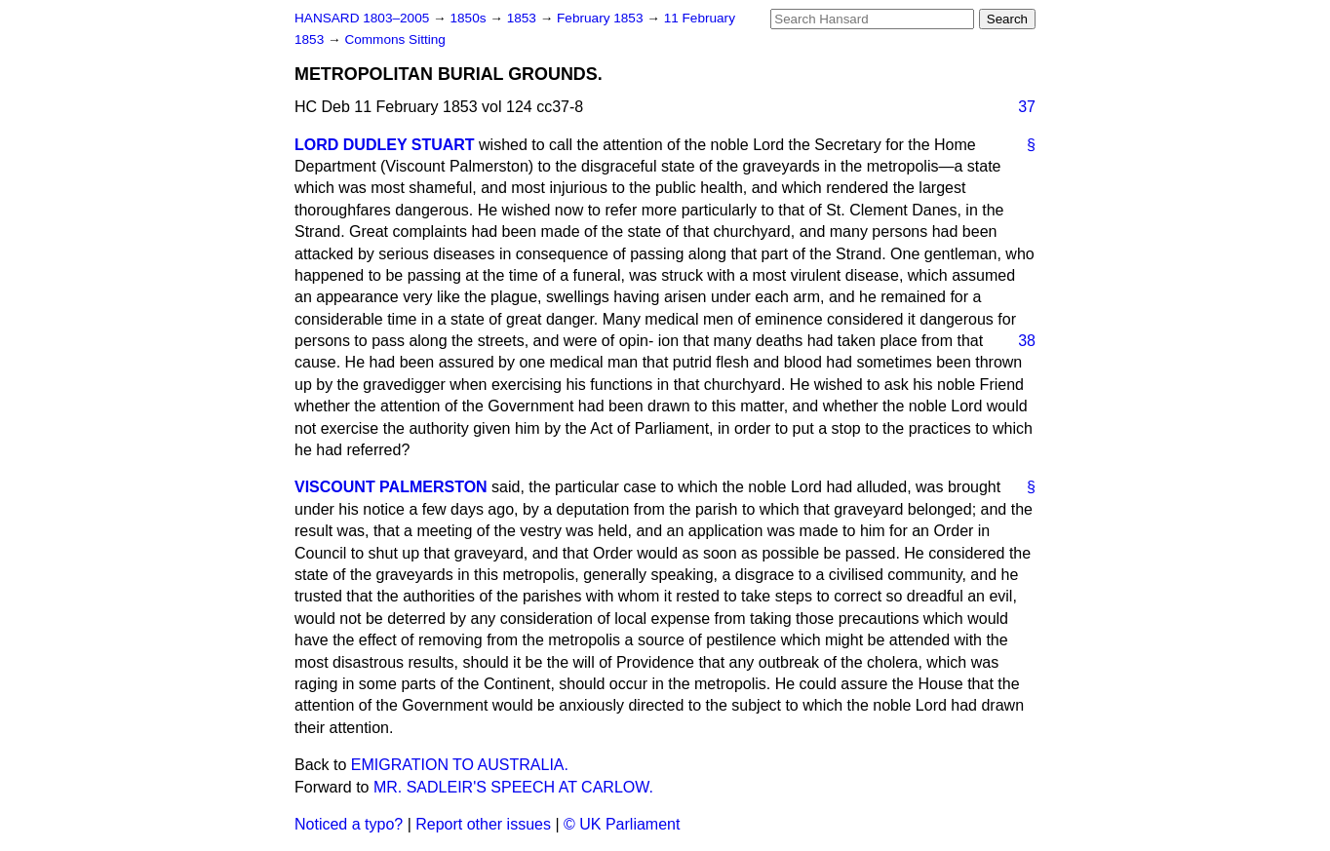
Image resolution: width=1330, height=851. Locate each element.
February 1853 (601, 18)
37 (1027, 106)
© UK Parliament (622, 824)
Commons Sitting (395, 39)
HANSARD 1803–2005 (361, 18)
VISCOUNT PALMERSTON (391, 487)
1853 (523, 18)
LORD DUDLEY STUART (384, 144)
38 (1027, 340)
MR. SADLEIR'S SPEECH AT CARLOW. (513, 787)
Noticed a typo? (348, 824)
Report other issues (483, 824)
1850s (469, 18)
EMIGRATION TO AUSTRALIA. (459, 764)
